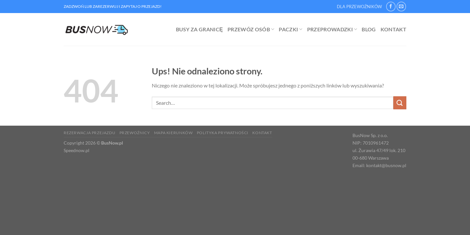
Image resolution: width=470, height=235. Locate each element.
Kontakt (393, 29)
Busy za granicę (199, 29)
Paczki (290, 29)
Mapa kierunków (173, 132)
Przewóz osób (250, 29)
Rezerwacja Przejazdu (89, 132)
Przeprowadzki (332, 29)
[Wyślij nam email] (401, 6)
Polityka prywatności (222, 132)
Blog (369, 29)
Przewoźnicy (134, 132)
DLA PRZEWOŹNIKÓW (359, 6)
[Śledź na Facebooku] (391, 6)
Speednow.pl (76, 150)
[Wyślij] (399, 102)
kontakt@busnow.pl (386, 165)
